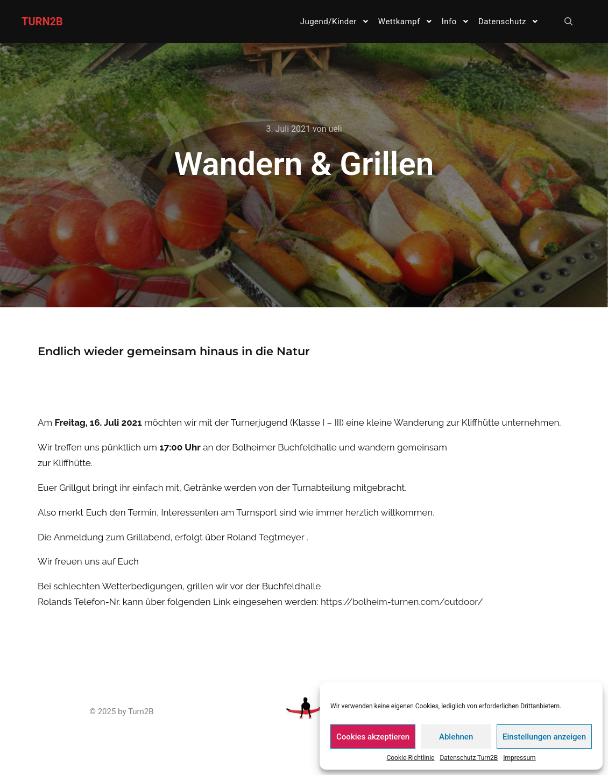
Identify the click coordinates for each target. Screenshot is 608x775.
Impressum (519, 758)
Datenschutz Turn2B (469, 758)
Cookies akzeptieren (372, 737)
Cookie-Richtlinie (410, 758)
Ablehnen (456, 737)
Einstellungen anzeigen (544, 737)
